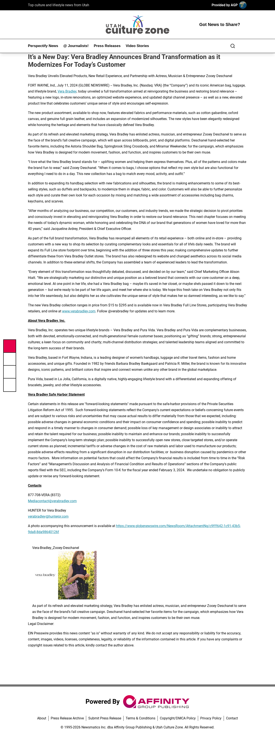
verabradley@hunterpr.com (48, 516)
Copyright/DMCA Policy (178, 718)
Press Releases (107, 46)
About (41, 718)
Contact (232, 718)
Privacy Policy (211, 718)
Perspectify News (43, 46)
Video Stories (137, 46)
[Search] (233, 46)
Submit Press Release (104, 718)
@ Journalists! (76, 46)
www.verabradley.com (78, 311)
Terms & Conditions (140, 718)
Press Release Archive (67, 718)
